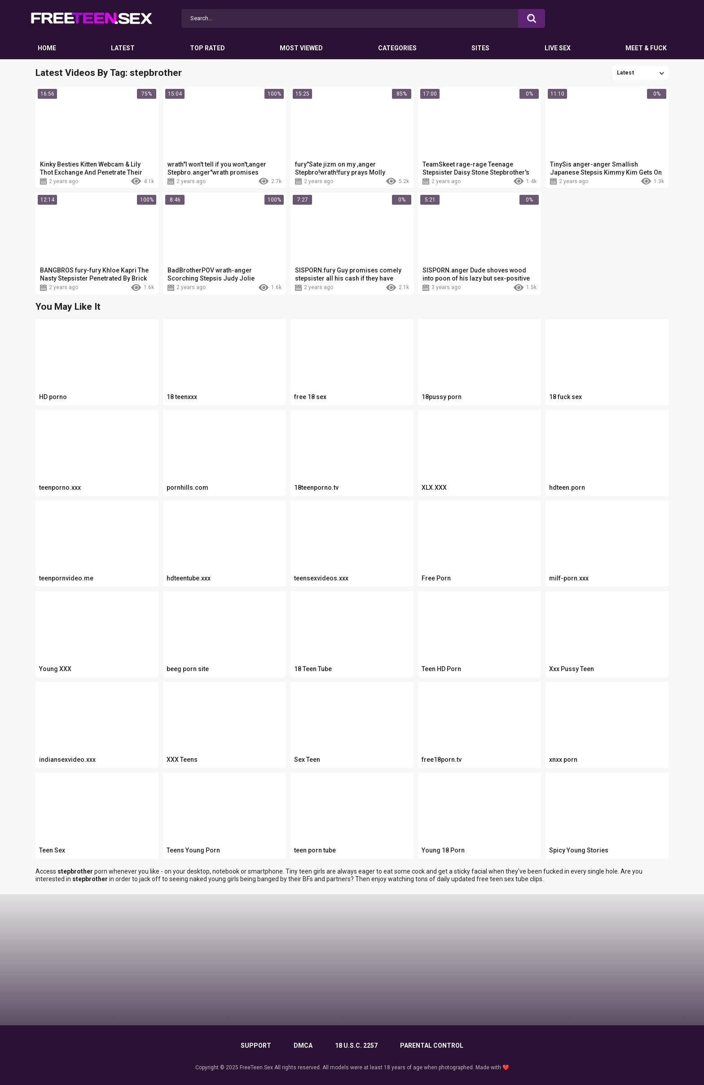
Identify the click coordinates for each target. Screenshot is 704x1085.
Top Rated (207, 48)
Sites (480, 48)
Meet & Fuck (646, 48)
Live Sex (558, 48)
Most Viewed (301, 48)
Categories (397, 48)
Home (47, 48)
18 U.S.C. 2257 (356, 1045)
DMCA (303, 1045)
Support (256, 1045)
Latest (123, 48)
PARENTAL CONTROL (431, 1045)
